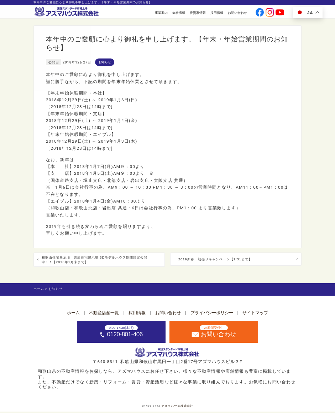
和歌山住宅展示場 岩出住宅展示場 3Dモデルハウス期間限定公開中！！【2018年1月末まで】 (98, 260)
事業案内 (161, 13)
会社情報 (178, 13)
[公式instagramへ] (270, 13)
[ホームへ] (66, 12)
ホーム (73, 313)
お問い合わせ (237, 13)
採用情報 (216, 13)
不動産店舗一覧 (104, 313)
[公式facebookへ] (260, 13)
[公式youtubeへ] (280, 13)
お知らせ (105, 62)
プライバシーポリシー (211, 313)
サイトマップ (255, 313)
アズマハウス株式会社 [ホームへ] (177, 407)
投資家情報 (198, 13)
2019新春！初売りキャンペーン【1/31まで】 (227, 260)
